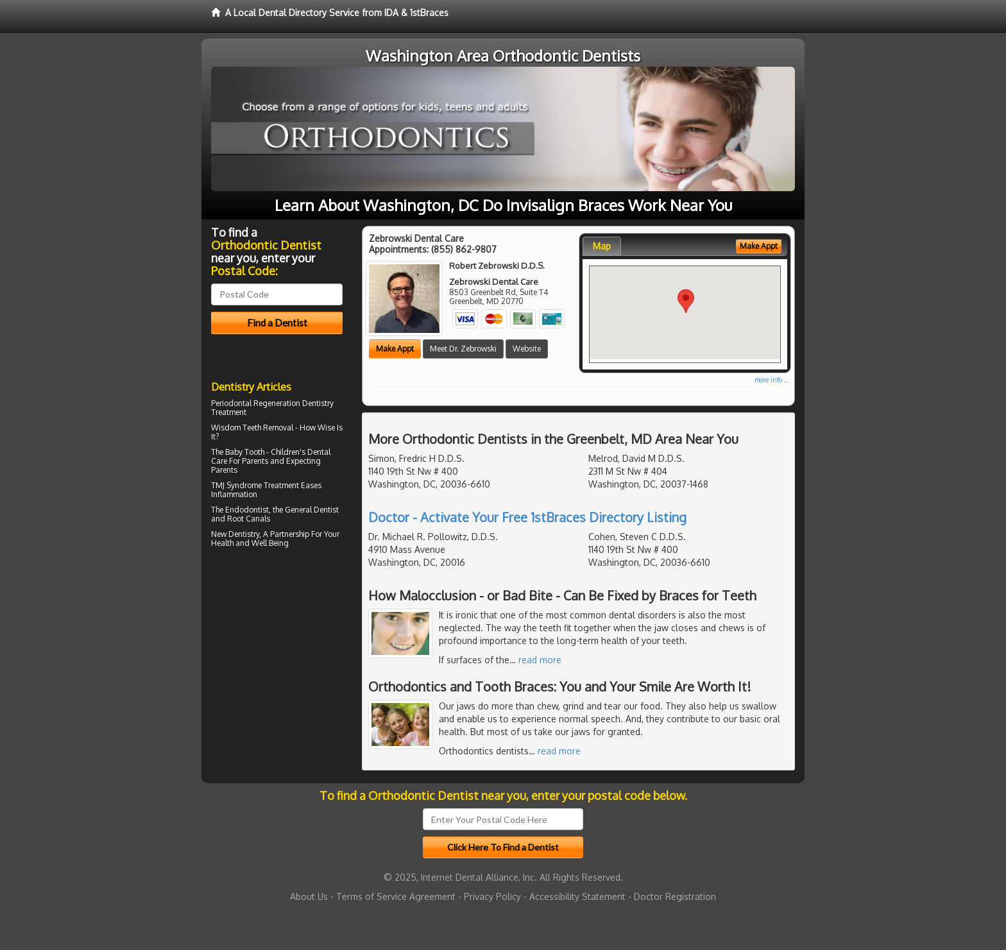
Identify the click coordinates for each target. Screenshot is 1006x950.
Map (602, 246)
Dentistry (243, 534)
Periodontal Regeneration (255, 403)
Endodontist (247, 509)
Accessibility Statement (577, 896)
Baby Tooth (244, 452)
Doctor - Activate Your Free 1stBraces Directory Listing (527, 517)
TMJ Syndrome (236, 485)
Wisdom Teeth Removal (252, 427)
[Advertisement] (277, 663)
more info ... (771, 380)
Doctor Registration (675, 896)
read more (539, 659)
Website (527, 348)
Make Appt (395, 348)
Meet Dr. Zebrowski (463, 348)
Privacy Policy (492, 896)
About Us (309, 896)
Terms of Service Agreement (396, 896)
